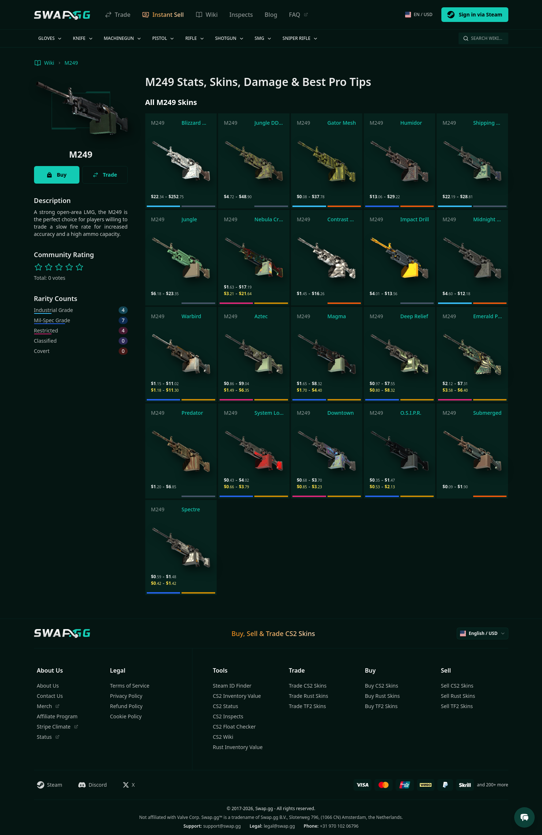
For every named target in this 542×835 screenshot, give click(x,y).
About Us (48, 685)
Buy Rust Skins (382, 695)
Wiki (206, 15)
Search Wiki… (482, 38)
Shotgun (229, 38)
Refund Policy (126, 706)
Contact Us (50, 695)
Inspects (241, 15)
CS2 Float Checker (234, 726)
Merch (48, 706)
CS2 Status (225, 706)
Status (48, 736)
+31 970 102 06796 (339, 826)
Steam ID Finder (232, 685)
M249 (71, 62)
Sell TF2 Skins (457, 706)
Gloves (50, 38)
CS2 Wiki (223, 736)
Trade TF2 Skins (307, 706)
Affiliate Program (57, 716)
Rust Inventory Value (238, 747)
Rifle (195, 38)
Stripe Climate (57, 726)
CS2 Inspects (228, 716)
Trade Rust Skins (308, 695)
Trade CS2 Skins (307, 685)
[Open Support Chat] (524, 817)
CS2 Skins (300, 633)
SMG (263, 38)
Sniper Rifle (300, 38)
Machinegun (123, 38)
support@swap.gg (222, 826)
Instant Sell (163, 15)
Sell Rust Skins (458, 695)
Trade (118, 15)
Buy (56, 174)
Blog (271, 15)
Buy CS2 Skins (381, 685)
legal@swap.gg (279, 826)
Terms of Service (130, 685)
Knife (83, 38)
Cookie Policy (126, 716)
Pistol (163, 38)
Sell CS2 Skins (457, 685)
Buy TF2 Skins (381, 706)
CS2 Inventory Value (237, 695)
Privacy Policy (126, 695)
